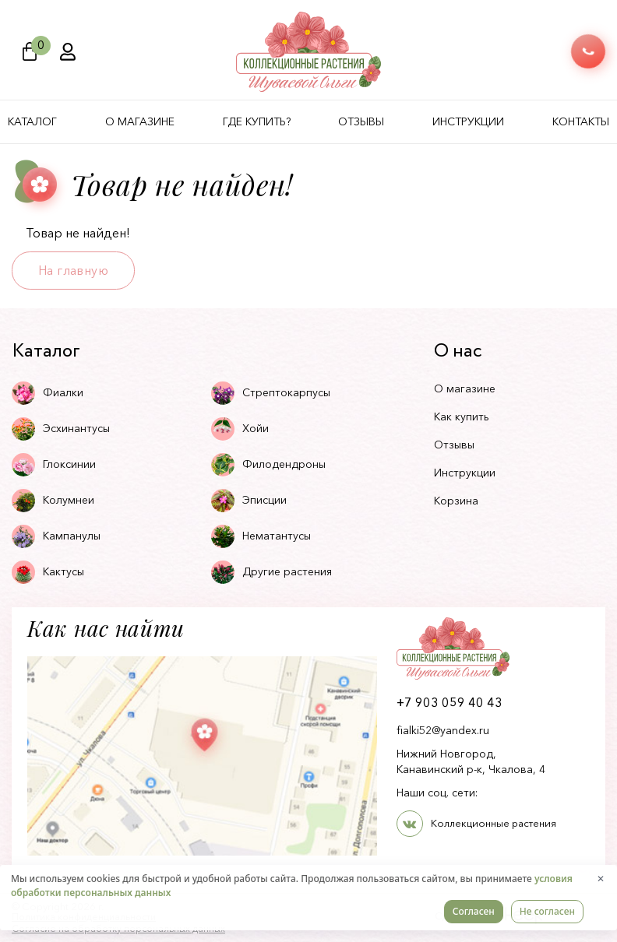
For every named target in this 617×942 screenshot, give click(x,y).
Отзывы (361, 121)
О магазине (140, 121)
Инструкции (468, 121)
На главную (73, 270)
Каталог (32, 121)
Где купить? (257, 121)
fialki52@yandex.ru (443, 730)
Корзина (456, 501)
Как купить (461, 416)
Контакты (580, 121)
